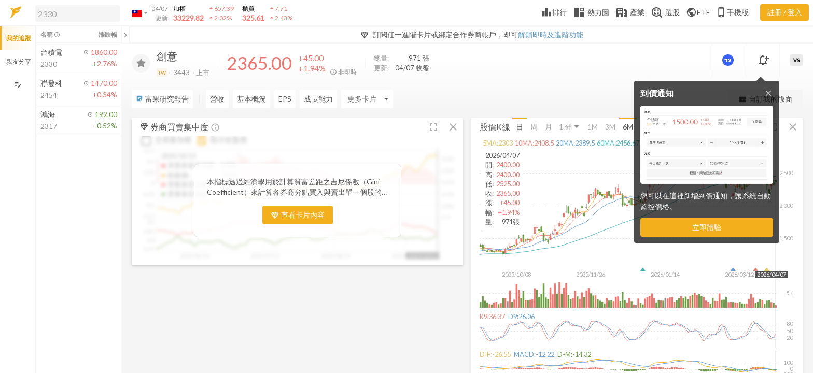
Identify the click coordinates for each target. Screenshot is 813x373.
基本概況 (251, 98)
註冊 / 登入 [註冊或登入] (784, 12)
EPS (284, 98)
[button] (75, 13)
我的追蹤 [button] (18, 38)
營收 (217, 98)
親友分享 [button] (18, 61)
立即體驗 (706, 227)
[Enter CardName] (367, 99)
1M (592, 126)
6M (628, 126)
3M (610, 126)
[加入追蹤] (141, 63)
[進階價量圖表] (729, 60)
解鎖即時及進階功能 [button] (550, 34)
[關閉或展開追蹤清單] (125, 34)
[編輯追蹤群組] (17, 84)
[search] (77, 13)
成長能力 (318, 98)
